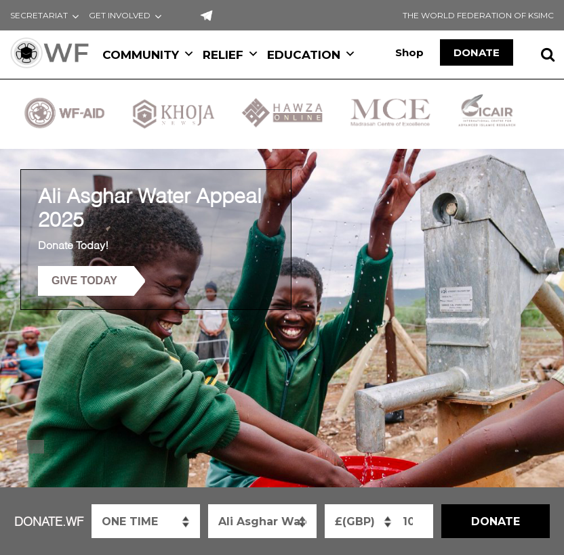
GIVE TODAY (84, 280)
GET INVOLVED (119, 15)
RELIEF (231, 54)
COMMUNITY (148, 54)
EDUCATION (311, 54)
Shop (409, 52)
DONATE (477, 52)
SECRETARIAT (39, 15)
